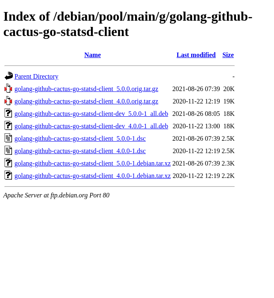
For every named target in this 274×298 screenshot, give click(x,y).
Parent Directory (36, 76)
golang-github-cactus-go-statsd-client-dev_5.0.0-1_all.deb (91, 113)
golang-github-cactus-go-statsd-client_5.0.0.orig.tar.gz (86, 88)
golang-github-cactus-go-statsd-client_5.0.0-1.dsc (80, 138)
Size (228, 54)
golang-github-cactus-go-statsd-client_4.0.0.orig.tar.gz (86, 101)
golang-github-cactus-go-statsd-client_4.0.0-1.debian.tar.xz (92, 175)
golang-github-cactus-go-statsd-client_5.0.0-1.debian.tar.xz (92, 163)
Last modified (196, 54)
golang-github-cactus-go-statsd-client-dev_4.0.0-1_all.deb (91, 126)
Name (92, 54)
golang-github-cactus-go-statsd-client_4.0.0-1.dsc (80, 150)
